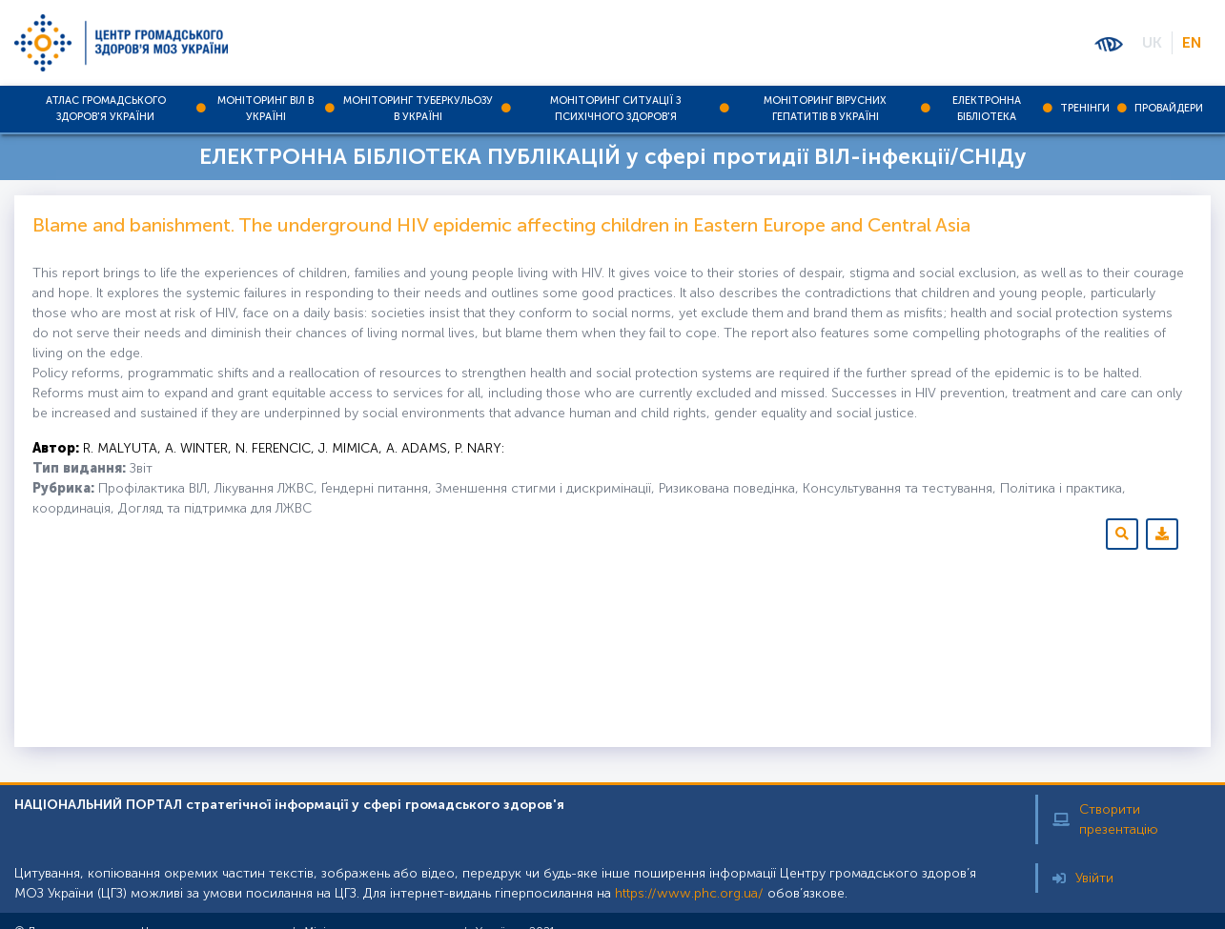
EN (1191, 42)
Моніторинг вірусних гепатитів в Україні (825, 108)
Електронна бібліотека (986, 108)
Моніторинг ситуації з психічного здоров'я (615, 108)
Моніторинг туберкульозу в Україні (418, 108)
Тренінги (1085, 108)
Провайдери (1168, 108)
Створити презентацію (1105, 819)
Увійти (1082, 878)
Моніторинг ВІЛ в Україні (265, 108)
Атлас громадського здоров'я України (106, 108)
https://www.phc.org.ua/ (689, 893)
